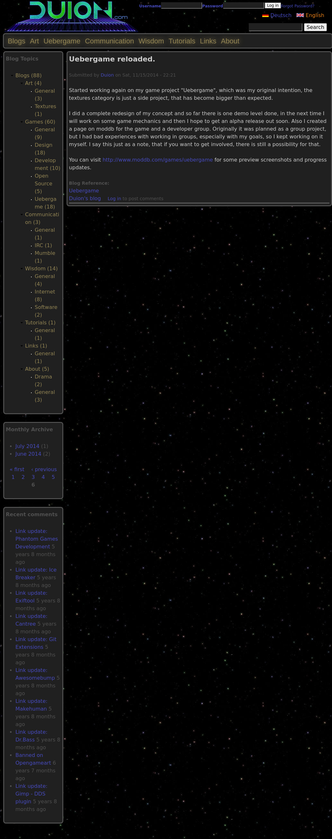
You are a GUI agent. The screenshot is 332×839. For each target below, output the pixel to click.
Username (150, 6)
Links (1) (36, 346)
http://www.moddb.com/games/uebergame (158, 160)
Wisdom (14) (41, 269)
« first (17, 469)
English (310, 15)
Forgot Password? (297, 6)
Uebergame (84, 191)
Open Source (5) (43, 183)
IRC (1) (43, 245)
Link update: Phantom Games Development (36, 539)
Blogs (16, 41)
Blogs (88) (28, 75)
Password (212, 6)
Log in (114, 198)
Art (34, 41)
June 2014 (28, 454)
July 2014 (27, 446)
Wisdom (151, 41)
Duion (107, 75)
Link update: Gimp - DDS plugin (31, 794)
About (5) (37, 369)
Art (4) (33, 83)
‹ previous (44, 469)
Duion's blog (85, 198)
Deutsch (277, 15)
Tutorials (181, 41)
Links (208, 41)
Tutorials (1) (40, 323)
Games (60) (40, 122)
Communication (109, 41)
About (230, 41)
